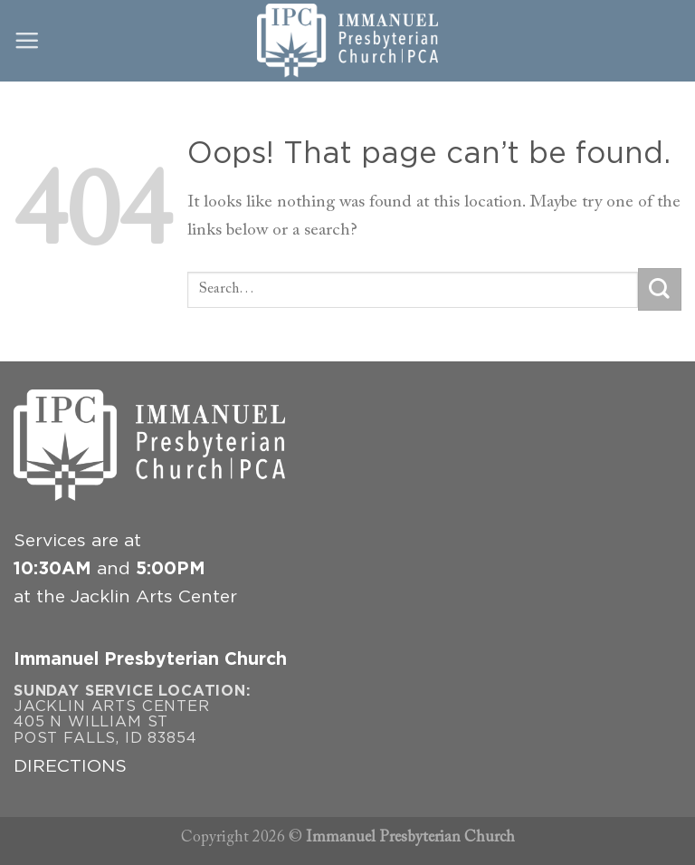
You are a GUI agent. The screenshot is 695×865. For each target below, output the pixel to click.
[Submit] (659, 289)
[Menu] (27, 40)
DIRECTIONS (70, 766)
